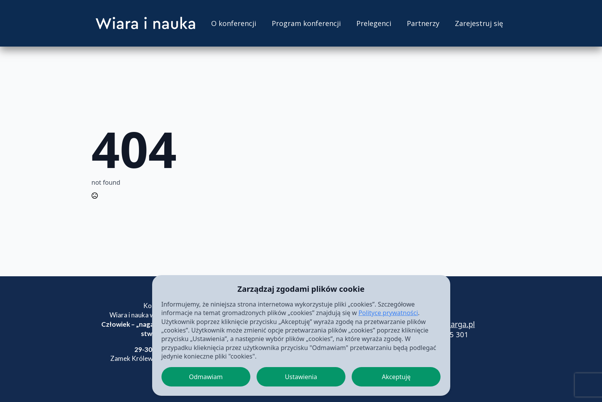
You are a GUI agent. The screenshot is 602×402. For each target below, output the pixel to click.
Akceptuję (396, 377)
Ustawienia (301, 377)
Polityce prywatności (388, 312)
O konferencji (233, 23)
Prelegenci (373, 23)
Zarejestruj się (479, 23)
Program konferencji (306, 23)
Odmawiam (206, 377)
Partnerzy (423, 23)
